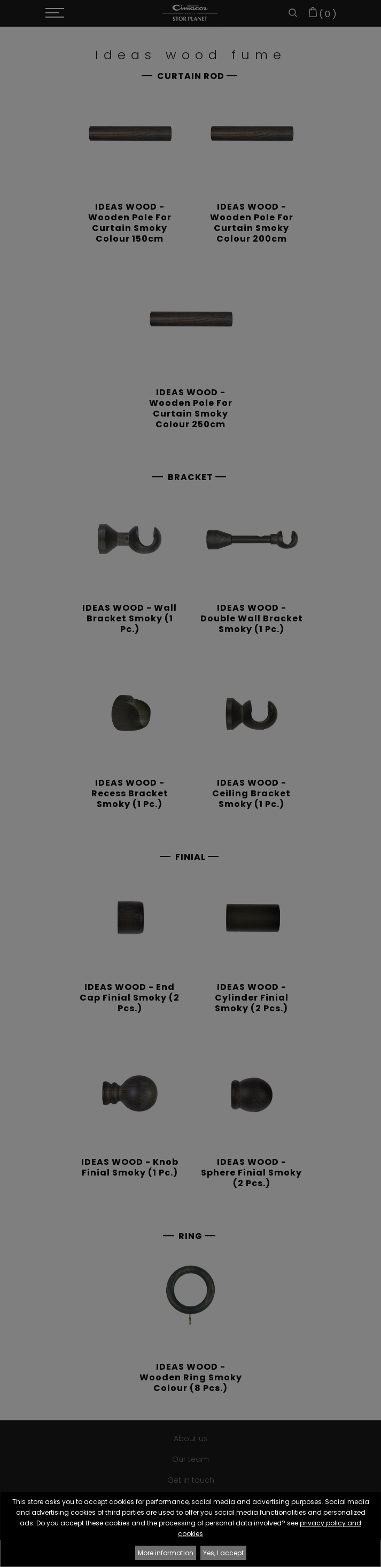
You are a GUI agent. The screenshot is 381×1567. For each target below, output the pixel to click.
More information (165, 1552)
